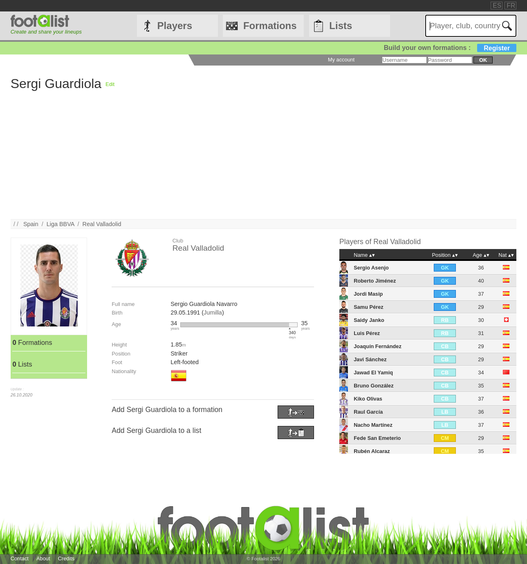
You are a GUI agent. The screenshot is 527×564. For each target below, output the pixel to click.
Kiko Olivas (368, 399)
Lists (340, 25)
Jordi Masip (368, 294)
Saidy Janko (369, 320)
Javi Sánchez (370, 359)
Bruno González (373, 386)
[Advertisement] (256, 161)
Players (174, 25)
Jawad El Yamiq (373, 372)
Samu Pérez (368, 307)
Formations (270, 25)
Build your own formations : (450, 47)
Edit (109, 84)
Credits (66, 558)
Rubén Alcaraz (372, 451)
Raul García (368, 412)
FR (511, 5)
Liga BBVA (60, 224)
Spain (30, 224)
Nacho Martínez (373, 425)
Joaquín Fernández (377, 346)
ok (483, 60)
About (43, 558)
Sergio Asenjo (371, 268)
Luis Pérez (367, 333)
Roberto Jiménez (375, 281)
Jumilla (213, 312)
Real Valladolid (102, 224)
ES (497, 5)
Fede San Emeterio (377, 438)
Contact (20, 558)
